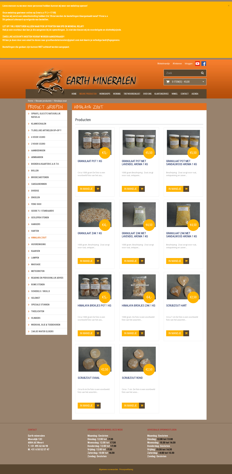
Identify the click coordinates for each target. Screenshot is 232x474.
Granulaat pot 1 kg (90, 161)
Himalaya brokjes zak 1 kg (138, 305)
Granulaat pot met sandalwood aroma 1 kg (181, 163)
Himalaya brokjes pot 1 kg (94, 305)
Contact (185, 93)
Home (74, 93)
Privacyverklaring (126, 469)
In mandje (90, 189)
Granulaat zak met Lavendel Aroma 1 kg (135, 235)
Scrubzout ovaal (89, 377)
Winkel (175, 93)
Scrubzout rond (132, 377)
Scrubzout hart (176, 305)
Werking (117, 93)
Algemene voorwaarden (108, 469)
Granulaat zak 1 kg (90, 233)
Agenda (195, 93)
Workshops (104, 93)
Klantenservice (161, 93)
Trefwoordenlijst (132, 93)
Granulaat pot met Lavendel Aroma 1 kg (135, 163)
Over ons (147, 93)
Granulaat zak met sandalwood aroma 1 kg (181, 235)
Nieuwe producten (87, 93)
